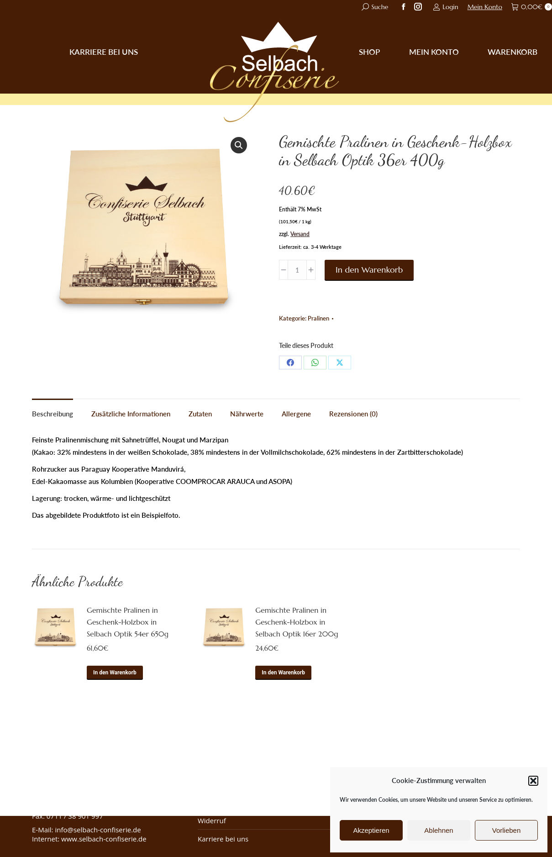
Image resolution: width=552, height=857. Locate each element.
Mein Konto (485, 7)
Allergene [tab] (296, 414)
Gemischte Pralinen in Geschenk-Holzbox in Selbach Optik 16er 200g (296, 621)
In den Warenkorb (369, 269)
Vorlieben (506, 830)
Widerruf (212, 820)
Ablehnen (438, 830)
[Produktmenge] (297, 270)
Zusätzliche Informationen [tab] (130, 414)
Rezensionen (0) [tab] (353, 414)
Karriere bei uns (223, 838)
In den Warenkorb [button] (115, 672)
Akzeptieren (371, 830)
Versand (300, 234)
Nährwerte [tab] (246, 414)
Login (445, 6)
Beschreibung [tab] (52, 414)
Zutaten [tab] (200, 414)
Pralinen (318, 318)
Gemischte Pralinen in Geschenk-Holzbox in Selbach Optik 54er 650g (127, 621)
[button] (533, 780)
